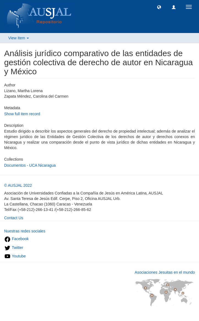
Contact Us (13, 218)
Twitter (13, 247)
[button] (159, 7)
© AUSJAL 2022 (18, 185)
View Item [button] (18, 38)
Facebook (16, 239)
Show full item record (22, 114)
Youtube (15, 256)
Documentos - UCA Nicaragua (30, 165)
